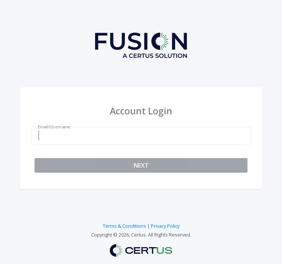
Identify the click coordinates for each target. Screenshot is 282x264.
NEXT (141, 165)
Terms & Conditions (124, 226)
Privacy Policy (165, 226)
